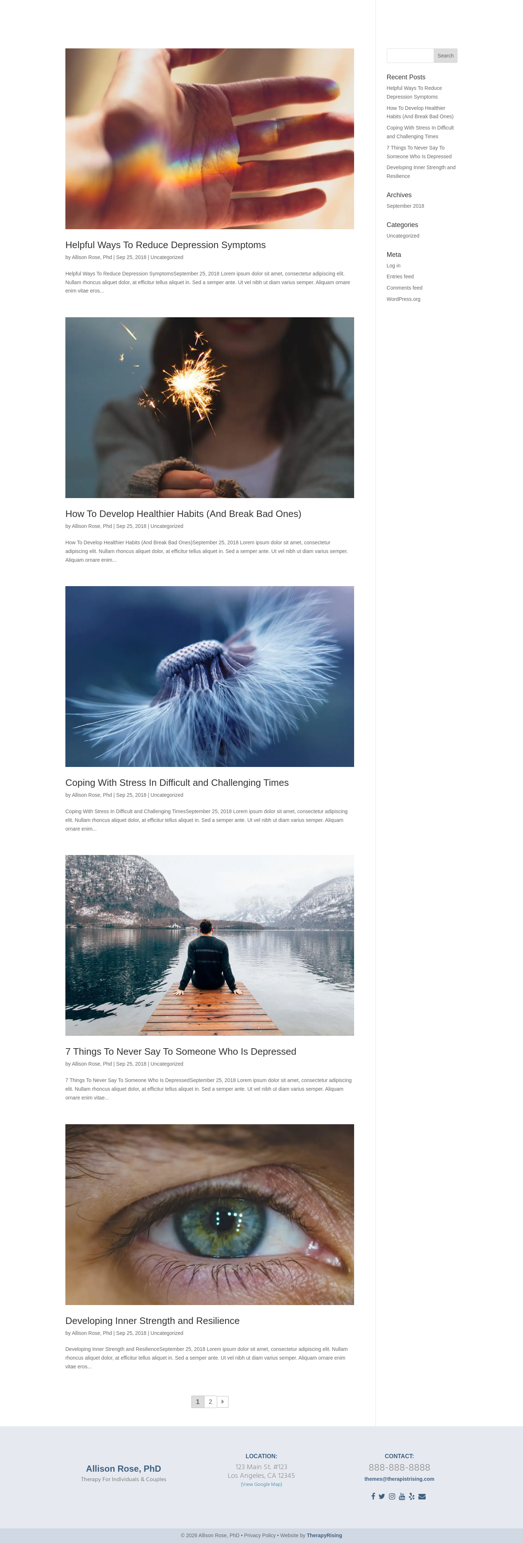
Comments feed (405, 288)
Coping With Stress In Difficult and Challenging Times (177, 782)
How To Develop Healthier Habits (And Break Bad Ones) (183, 513)
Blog (458, 18)
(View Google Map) (261, 1484)
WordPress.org (404, 299)
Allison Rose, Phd (92, 257)
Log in (394, 266)
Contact (486, 18)
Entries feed (400, 276)
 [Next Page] (223, 1402)
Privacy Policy (260, 1535)
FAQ (436, 18)
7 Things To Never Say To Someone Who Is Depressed (180, 1051)
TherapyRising (324, 1535)
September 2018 (406, 206)
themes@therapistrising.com (399, 1479)
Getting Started (391, 18)
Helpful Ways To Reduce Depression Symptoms (165, 244)
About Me (304, 18)
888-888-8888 (399, 1468)
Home (273, 18)
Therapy (339, 18)
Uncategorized (167, 257)
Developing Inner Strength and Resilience (152, 1320)
